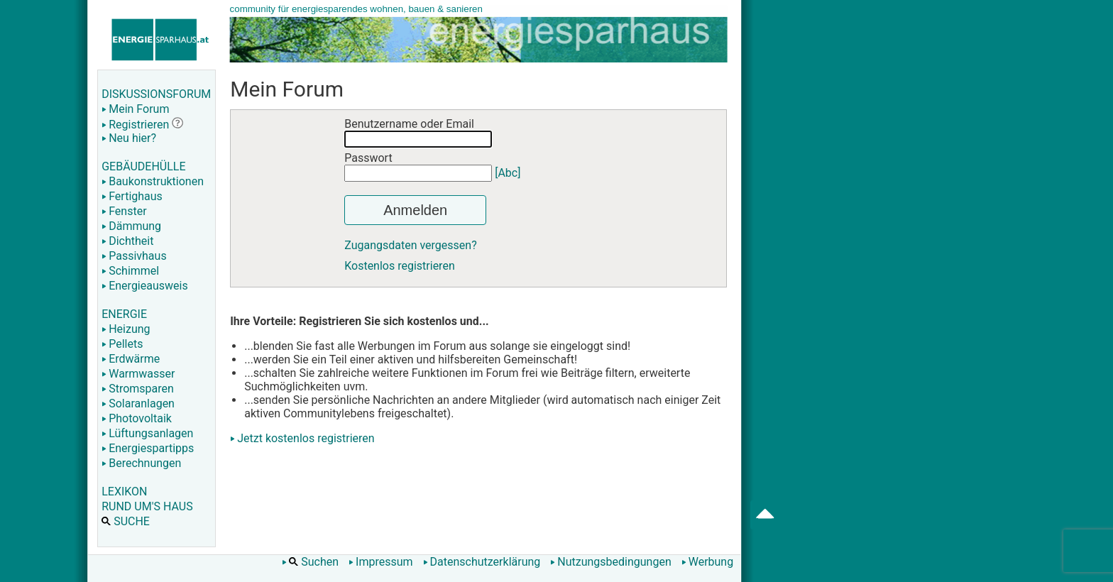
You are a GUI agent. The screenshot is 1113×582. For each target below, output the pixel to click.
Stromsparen (138, 388)
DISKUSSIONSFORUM (156, 94)
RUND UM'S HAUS (147, 506)
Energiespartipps (148, 448)
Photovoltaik (137, 418)
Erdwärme (131, 359)
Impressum (381, 562)
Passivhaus (134, 256)
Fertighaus (132, 196)
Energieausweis (144, 285)
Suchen (310, 562)
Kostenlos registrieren (399, 266)
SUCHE (126, 521)
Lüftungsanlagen (147, 433)
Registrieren (135, 124)
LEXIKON (124, 491)
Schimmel (130, 271)
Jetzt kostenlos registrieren (306, 438)
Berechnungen (141, 463)
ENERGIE (124, 314)
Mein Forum (135, 109)
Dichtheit (127, 241)
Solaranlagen (138, 403)
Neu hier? (129, 138)
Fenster (124, 211)
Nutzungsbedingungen (610, 562)
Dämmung (131, 226)
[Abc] (507, 173)
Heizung (126, 329)
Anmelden (415, 210)
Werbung (707, 562)
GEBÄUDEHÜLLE (143, 166)
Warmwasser (138, 373)
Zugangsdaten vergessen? (410, 245)
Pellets (122, 344)
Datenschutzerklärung (482, 562)
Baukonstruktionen (153, 181)
